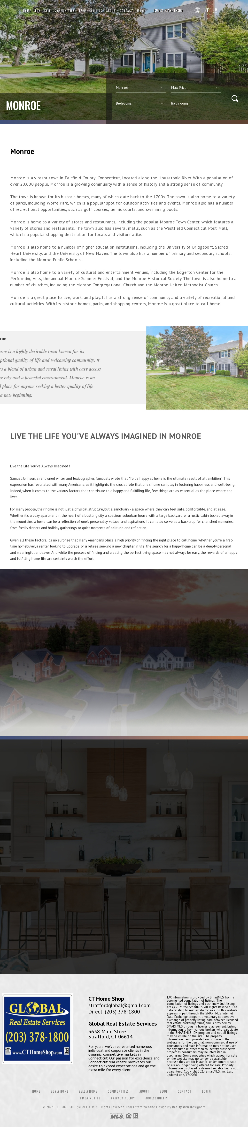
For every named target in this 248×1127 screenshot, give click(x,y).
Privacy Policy (123, 1098)
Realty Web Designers (188, 1107)
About (111, 11)
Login (206, 1091)
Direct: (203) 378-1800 (114, 1011)
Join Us (96, 11)
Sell (47, 11)
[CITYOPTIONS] (141, 87)
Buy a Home (59, 1091)
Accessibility (157, 1098)
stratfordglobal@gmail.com (119, 1005)
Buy (37, 11)
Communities (64, 11)
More (141, 11)
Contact (126, 11)
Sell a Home (88, 1091)
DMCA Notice (90, 1098)
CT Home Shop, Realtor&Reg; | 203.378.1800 (169, 11)
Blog (163, 1091)
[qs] (196, 87)
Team (83, 11)
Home (27, 11)
